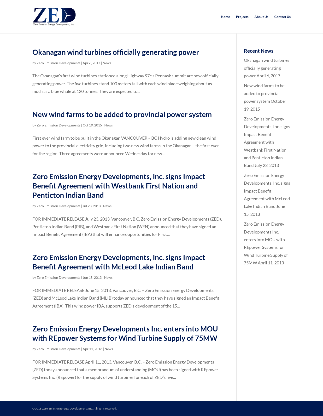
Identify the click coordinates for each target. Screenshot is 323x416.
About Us (261, 17)
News (107, 63)
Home (225, 17)
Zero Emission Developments (58, 63)
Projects (242, 17)
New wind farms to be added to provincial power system (122, 114)
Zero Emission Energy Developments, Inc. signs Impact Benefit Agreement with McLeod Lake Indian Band (267, 191)
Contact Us (282, 17)
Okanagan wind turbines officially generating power (115, 52)
